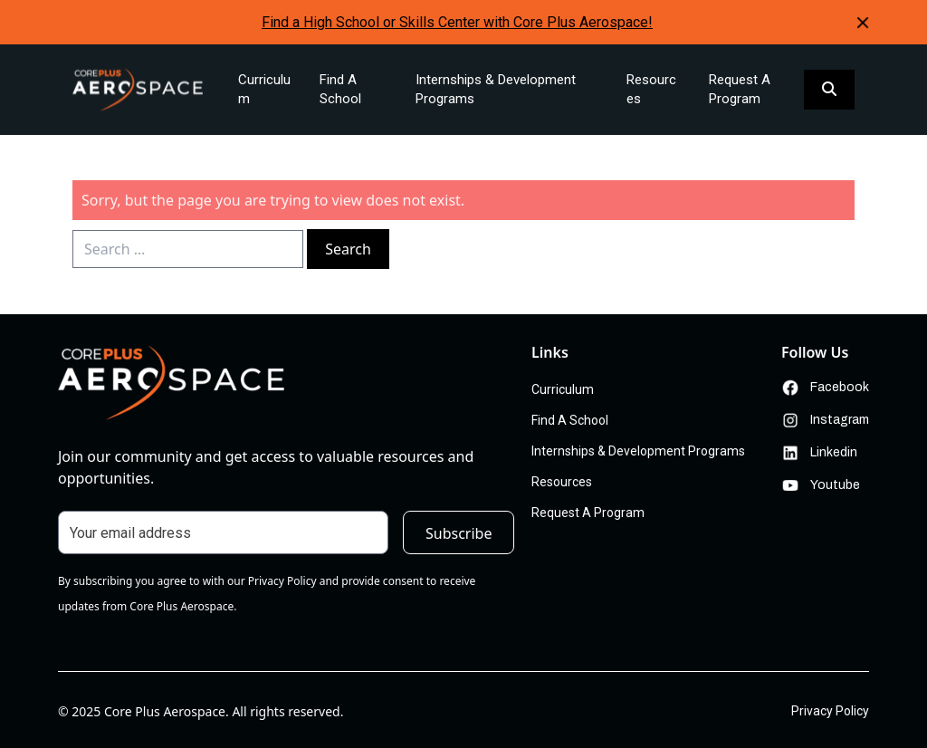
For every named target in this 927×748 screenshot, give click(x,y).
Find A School (340, 89)
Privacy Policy (830, 711)
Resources (651, 89)
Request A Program (739, 89)
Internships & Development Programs (496, 89)
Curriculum (264, 89)
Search (348, 249)
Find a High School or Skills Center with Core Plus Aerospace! (457, 22)
